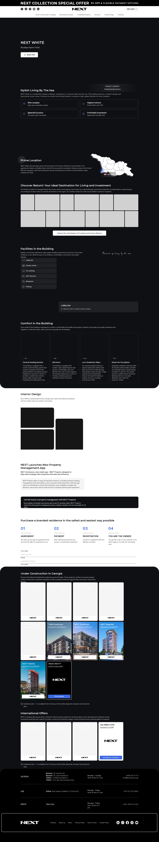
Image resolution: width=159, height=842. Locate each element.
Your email (24, 564)
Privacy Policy (80, 823)
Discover (97, 15)
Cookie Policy (104, 823)
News (70, 823)
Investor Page (109, 15)
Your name (24, 551)
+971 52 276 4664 (130, 791)
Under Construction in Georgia (45, 15)
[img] (33, 601)
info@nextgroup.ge (130, 778)
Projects (53, 823)
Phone (23, 557)
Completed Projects (83, 15)
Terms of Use (92, 823)
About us (62, 823)
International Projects (66, 15)
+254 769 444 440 (130, 804)
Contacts (121, 15)
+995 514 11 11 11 (132, 775)
